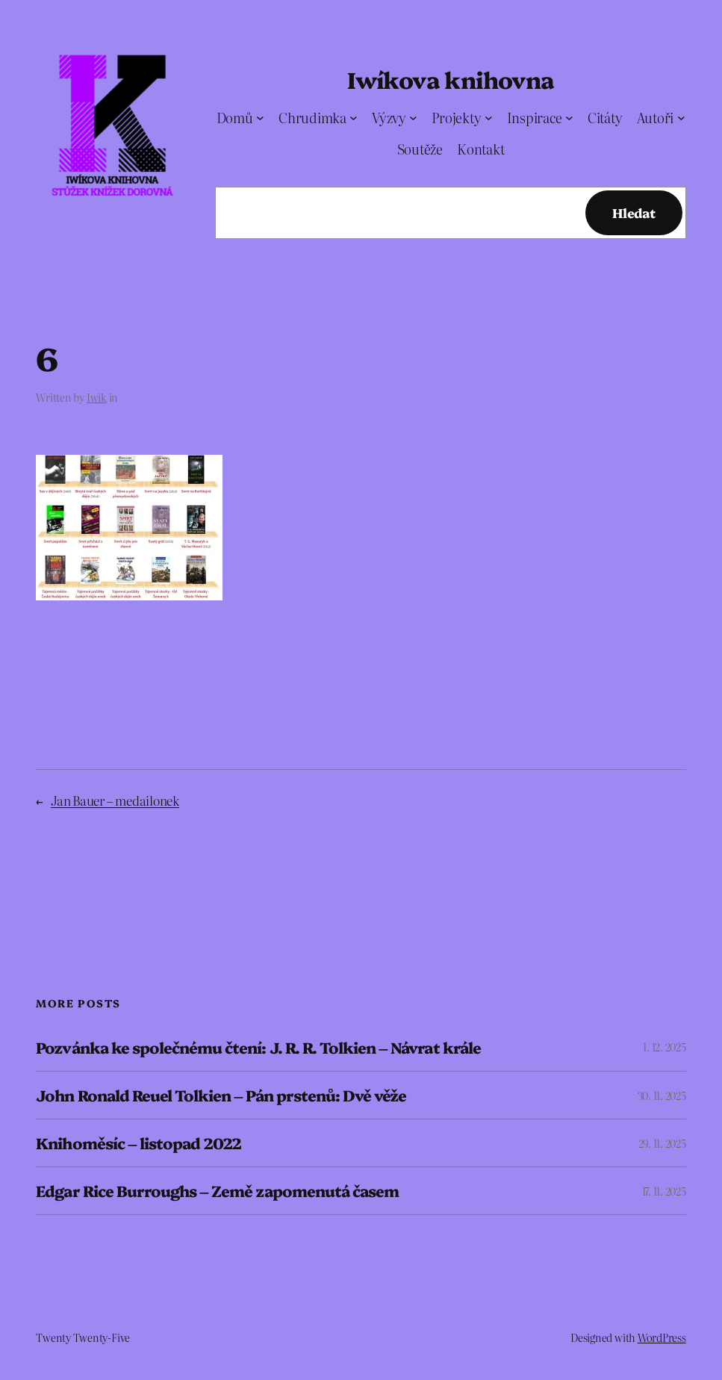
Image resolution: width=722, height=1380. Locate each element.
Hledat (634, 212)
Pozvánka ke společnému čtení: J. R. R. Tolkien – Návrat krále (258, 1047)
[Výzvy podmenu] (413, 118)
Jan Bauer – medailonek (115, 800)
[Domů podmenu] (260, 118)
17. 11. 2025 (664, 1191)
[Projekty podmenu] (489, 118)
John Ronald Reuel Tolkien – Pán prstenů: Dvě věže (221, 1095)
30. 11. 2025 (662, 1095)
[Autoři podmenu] (681, 118)
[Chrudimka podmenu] (353, 118)
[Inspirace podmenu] (569, 118)
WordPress (662, 1337)
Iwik (97, 397)
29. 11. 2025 (662, 1143)
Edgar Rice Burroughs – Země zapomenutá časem (217, 1190)
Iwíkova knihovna (450, 79)
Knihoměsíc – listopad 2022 (138, 1142)
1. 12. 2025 (664, 1046)
